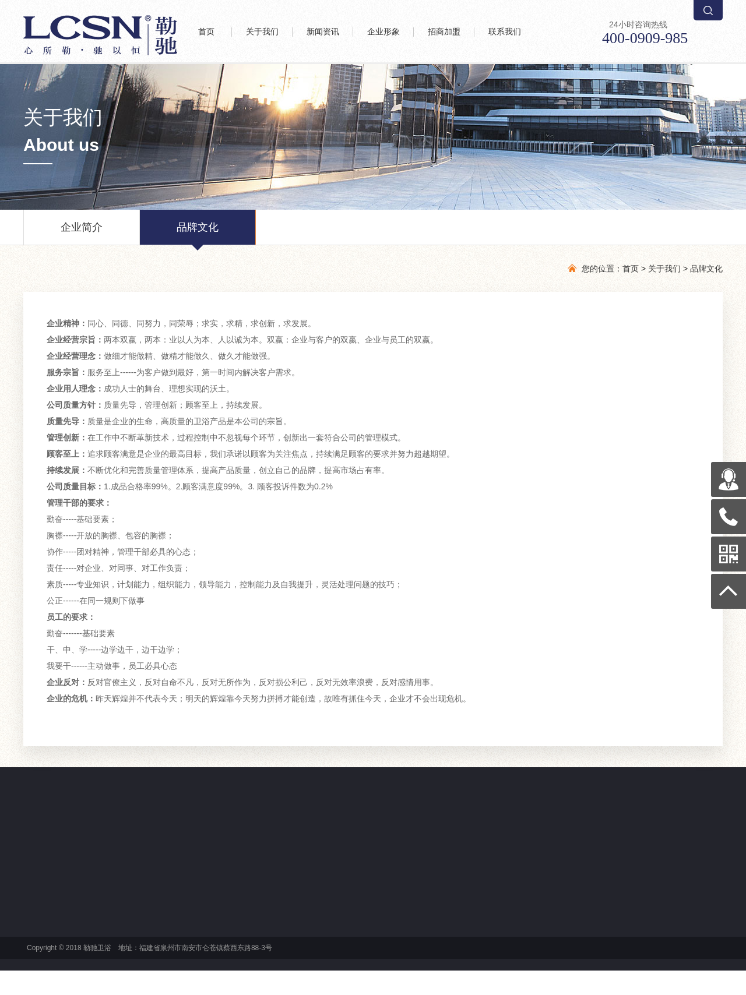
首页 (630, 268)
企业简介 (82, 233)
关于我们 (664, 268)
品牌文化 (198, 233)
